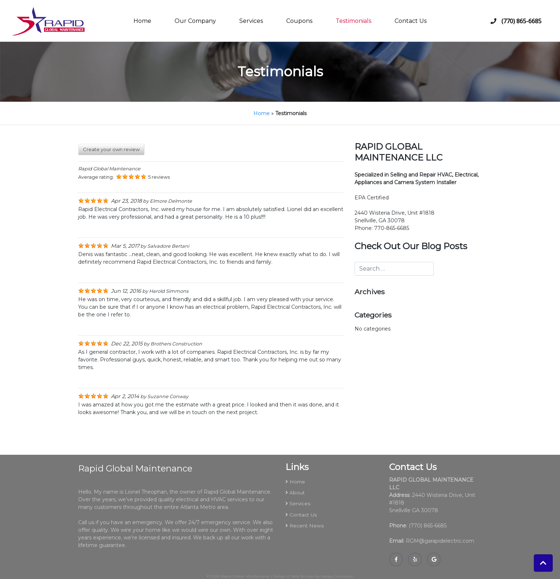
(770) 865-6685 (521, 21)
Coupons (299, 20)
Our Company (195, 20)
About (297, 492)
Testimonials (353, 20)
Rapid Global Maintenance (245, 576)
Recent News (306, 526)
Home (142, 20)
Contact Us (411, 20)
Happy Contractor (337, 576)
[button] (543, 563)
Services (251, 20)
